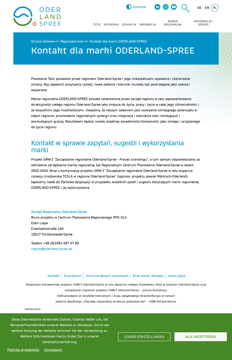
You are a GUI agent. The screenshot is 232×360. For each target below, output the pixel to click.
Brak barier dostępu (148, 276)
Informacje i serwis (203, 23)
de (199, 8)
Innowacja (147, 24)
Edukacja (129, 24)
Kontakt (54, 276)
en (207, 8)
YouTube (174, 7)
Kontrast (139, 7)
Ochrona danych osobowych (107, 276)
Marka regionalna (173, 23)
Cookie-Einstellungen (144, 337)
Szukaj (185, 8)
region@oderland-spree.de (51, 249)
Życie (97, 24)
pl (215, 8)
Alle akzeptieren (200, 337)
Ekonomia (111, 24)
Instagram (166, 7)
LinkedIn (157, 7)
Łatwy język (176, 276)
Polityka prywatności (23, 349)
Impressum (73, 276)
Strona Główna (42, 41)
